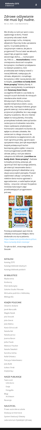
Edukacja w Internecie (13, 413)
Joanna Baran (9, 338)
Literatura (10, 383)
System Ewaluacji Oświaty (14, 416)
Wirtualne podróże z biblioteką (17, 293)
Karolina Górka (10, 353)
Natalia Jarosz (9, 335)
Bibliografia (8, 297)
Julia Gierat (8, 320)
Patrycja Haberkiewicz (13, 360)
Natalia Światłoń (10, 349)
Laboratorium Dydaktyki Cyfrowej (18, 420)
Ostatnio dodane (11, 306)
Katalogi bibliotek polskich (15, 269)
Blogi (6, 394)
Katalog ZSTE (9, 262)
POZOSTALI (8, 371)
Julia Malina (8, 324)
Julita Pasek (8, 342)
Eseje (8, 386)
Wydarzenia (9, 278)
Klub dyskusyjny (10, 286)
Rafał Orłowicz (10, 356)
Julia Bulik (8, 364)
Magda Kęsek (9, 313)
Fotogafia (9, 390)
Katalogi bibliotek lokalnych (15, 266)
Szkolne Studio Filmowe (14, 289)
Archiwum (10, 396)
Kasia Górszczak (10, 327)
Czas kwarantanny (21, 24)
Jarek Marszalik (10, 309)
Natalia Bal (8, 331)
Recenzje (7, 400)
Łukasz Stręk (9, 367)
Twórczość (8, 380)
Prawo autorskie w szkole (14, 409)
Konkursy (8, 282)
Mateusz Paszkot (11, 346)
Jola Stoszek (9, 316)
